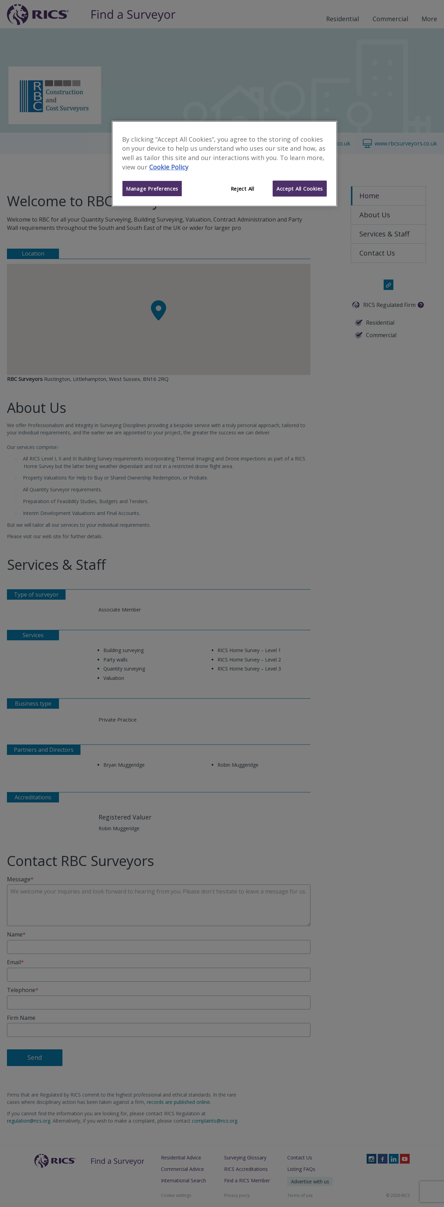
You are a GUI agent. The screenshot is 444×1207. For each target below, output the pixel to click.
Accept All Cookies (299, 188)
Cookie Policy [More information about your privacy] (168, 167)
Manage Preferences (152, 188)
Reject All (242, 188)
